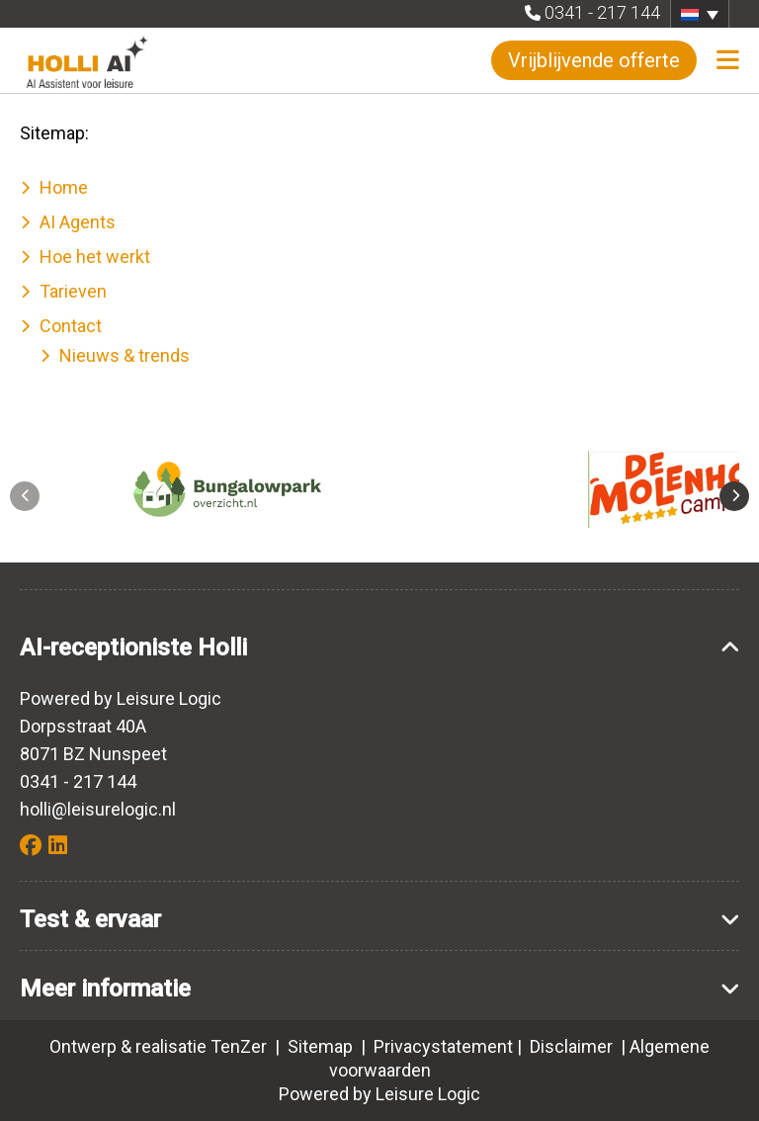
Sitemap (322, 1046)
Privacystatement (443, 1046)
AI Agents (78, 222)
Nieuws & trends (124, 355)
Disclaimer (571, 1046)
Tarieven (73, 291)
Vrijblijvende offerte (594, 60)
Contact (71, 325)
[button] (699, 14)
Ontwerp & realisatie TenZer (158, 1046)
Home (64, 187)
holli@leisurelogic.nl (98, 809)
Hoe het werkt (95, 256)
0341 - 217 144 (602, 12)
